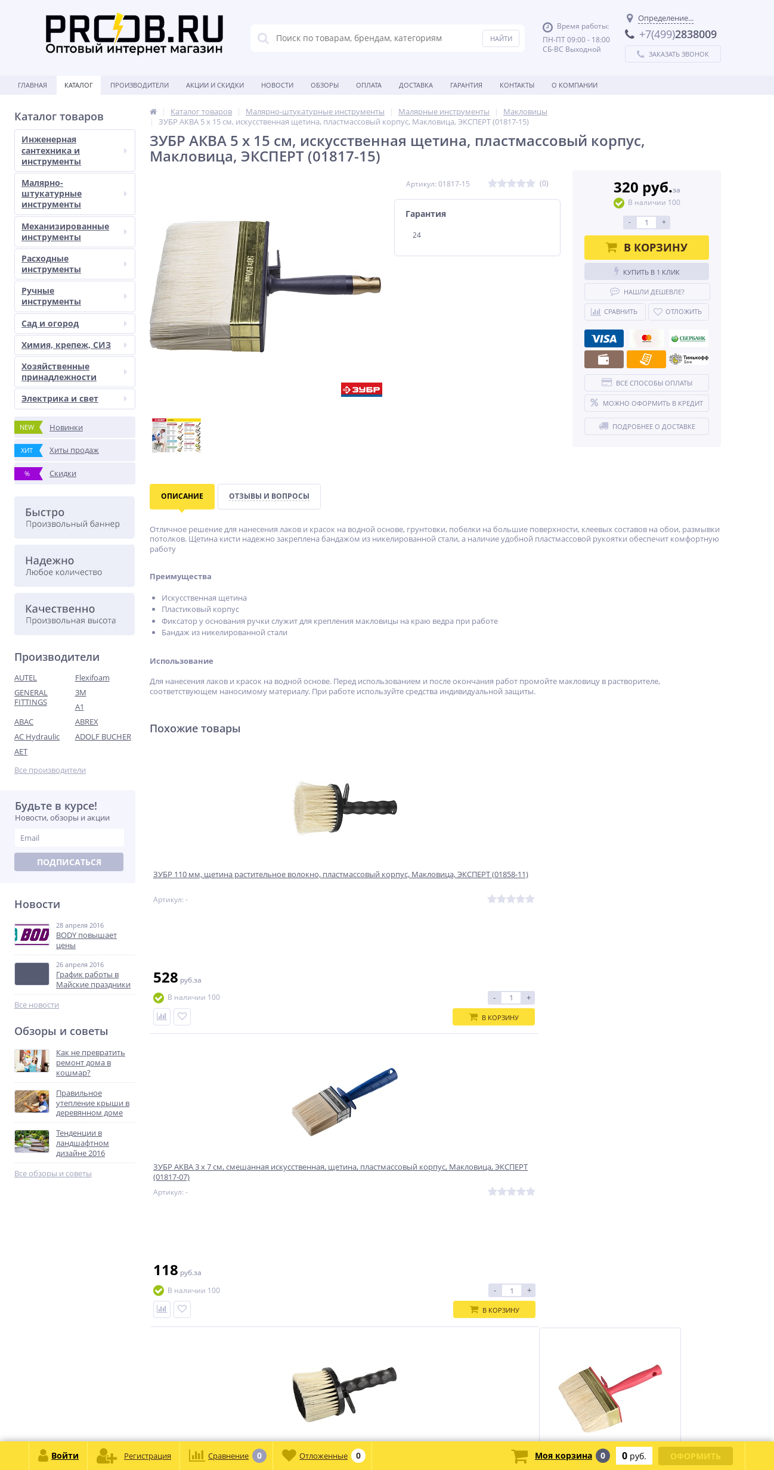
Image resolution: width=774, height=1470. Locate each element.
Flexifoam (92, 677)
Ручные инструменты (74, 296)
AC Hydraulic (37, 736)
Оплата (369, 84)
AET (20, 751)
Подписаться (69, 862)
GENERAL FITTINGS (31, 697)
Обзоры (325, 84)
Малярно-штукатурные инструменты (74, 193)
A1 (79, 706)
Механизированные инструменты (74, 231)
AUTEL (25, 677)
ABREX (86, 721)
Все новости (36, 1005)
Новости (277, 84)
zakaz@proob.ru (167, 1412)
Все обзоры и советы (53, 1173)
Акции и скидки (215, 84)
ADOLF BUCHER (103, 736)
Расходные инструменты (74, 264)
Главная (32, 84)
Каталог (78, 84)
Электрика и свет (74, 398)
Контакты (517, 84)
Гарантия (466, 84)
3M (80, 692)
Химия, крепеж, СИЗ (74, 344)
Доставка (416, 84)
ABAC (23, 721)
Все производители (50, 770)
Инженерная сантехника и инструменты (74, 149)
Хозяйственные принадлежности (74, 371)
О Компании (574, 84)
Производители (139, 84)
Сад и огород (74, 323)
